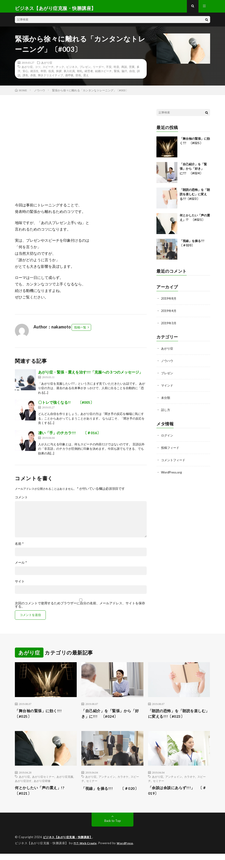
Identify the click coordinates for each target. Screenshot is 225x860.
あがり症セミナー (43, 782)
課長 (25, 78)
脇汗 (124, 74)
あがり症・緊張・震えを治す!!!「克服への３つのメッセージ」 (90, 376)
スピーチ (48, 70)
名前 (19, 547)
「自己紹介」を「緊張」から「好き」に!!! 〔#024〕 (193, 172)
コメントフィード (174, 461)
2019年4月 (169, 314)
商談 (124, 70)
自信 (132, 74)
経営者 (89, 74)
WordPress (128, 849)
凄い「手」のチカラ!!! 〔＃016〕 (69, 436)
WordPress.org (172, 474)
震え (86, 78)
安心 (25, 74)
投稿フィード (171, 449)
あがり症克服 (64, 782)
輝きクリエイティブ (50, 78)
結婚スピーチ (103, 74)
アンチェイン (107, 782)
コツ (37, 70)
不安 (109, 70)
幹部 (43, 74)
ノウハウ (167, 364)
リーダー (98, 70)
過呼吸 (69, 78)
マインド (167, 388)
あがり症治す (23, 786)
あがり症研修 (42, 786)
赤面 (33, 78)
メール (21, 566)
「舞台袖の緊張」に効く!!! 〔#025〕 (43, 718)
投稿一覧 (80, 331)
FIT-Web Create (86, 849)
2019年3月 (169, 326)
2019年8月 (169, 302)
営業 (132, 70)
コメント (21, 501)
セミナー (91, 786)
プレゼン (85, 70)
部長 (78, 78)
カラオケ (123, 782)
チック (60, 70)
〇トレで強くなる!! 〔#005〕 (66, 406)
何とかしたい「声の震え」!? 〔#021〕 (44, 796)
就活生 (34, 74)
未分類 (166, 400)
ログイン (167, 437)
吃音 (116, 70)
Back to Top (112, 827)
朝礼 (80, 74)
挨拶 (59, 74)
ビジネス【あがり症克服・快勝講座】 (69, 844)
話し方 (166, 412)
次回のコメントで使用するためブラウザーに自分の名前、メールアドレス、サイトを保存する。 (80, 608)
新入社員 (69, 74)
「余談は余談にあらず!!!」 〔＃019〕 (176, 796)
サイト (20, 585)
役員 (51, 74)
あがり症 (46, 66)
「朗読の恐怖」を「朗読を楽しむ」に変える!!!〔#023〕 (195, 198)
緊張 (116, 74)
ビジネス (71, 70)
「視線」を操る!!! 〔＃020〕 (107, 796)
